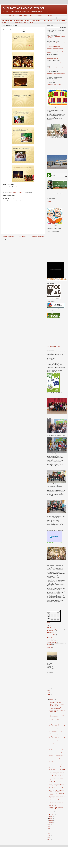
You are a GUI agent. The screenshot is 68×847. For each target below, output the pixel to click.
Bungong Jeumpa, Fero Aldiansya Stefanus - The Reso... (56, 808)
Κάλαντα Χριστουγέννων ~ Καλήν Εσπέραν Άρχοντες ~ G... (56, 702)
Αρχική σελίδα (22, 236)
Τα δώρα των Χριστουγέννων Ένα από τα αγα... (57, 744)
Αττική (59, 278)
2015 (49, 828)
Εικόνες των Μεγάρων (51, 634)
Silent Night (51, 767)
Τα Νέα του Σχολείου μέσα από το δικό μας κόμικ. (25, 22)
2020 (49, 697)
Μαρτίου (51, 822)
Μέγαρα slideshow (53, 279)
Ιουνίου (51, 816)
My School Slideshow (50, 278)
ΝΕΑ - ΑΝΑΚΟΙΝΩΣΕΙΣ (59, 20)
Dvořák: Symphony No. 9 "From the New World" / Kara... (56, 785)
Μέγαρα (57, 278)
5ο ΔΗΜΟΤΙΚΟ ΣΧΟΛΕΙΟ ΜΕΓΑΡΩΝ (24, 8)
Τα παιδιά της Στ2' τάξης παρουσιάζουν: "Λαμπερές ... (55, 723)
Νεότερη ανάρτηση (8, 236)
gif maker (49, 201)
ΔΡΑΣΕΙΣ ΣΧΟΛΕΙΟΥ (51, 630)
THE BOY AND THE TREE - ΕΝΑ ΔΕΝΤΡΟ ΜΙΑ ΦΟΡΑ (56, 756)
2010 (49, 837)
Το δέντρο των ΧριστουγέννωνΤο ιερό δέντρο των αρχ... (57, 750)
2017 (49, 824)
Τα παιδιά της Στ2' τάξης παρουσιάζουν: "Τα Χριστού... (56, 735)
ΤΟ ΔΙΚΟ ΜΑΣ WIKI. (47, 20)
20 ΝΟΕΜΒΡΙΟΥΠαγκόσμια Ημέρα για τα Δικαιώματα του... (56, 732)
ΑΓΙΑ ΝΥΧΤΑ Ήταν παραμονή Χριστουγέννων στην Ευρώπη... (56, 765)
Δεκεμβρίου (52, 699)
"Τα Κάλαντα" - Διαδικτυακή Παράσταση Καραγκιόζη (55, 708)
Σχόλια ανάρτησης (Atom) (13, 239)
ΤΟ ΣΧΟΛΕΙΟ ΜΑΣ (29, 17)
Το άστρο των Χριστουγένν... (55, 741)
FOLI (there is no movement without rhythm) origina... (56, 803)
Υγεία (48, 645)
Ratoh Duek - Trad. (53, 805)
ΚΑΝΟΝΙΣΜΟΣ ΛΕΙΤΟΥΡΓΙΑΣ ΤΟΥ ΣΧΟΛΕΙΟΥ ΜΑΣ (20, 15)
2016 (49, 826)
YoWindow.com (50, 542)
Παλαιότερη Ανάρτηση (37, 236)
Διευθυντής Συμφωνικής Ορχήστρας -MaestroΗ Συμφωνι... (57, 782)
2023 (49, 692)
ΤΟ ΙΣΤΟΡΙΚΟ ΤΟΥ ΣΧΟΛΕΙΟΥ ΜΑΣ (44, 15)
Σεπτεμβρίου (52, 814)
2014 (49, 830)
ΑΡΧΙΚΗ (4, 15)
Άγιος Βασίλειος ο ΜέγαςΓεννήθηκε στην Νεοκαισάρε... (57, 715)
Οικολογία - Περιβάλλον (52, 642)
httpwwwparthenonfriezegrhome (55, 48)
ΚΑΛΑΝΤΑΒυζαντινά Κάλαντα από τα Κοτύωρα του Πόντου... (57, 720)
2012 (49, 833)
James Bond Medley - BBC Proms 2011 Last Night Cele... (56, 791)
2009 (49, 839)
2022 (49, 694)
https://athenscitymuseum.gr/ (53, 79)
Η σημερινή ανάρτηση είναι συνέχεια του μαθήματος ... (57, 759)
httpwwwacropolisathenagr (53, 46)
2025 (49, 690)
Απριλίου (51, 820)
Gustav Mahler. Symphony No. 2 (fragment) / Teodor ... (56, 788)
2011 (49, 835)
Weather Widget (54, 536)
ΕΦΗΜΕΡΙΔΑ (49, 639)
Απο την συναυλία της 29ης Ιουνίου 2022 (55, 629)
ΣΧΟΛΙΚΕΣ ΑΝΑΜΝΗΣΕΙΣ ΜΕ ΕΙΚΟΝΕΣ (45, 17)
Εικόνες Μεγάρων (50, 632)
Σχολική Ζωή (49, 644)
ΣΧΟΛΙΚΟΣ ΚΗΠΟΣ (6, 22)
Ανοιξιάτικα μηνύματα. (51, 627)
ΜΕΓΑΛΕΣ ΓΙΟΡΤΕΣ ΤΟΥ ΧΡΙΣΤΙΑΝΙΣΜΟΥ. (12, 20)
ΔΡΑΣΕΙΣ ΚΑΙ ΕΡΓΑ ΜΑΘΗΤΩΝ (32, 20)
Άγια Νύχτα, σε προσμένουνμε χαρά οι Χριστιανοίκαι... (57, 762)
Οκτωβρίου (51, 812)
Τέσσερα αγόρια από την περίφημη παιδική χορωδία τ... (56, 773)
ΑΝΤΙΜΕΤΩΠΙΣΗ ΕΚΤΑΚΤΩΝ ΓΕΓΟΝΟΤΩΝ (12, 17)
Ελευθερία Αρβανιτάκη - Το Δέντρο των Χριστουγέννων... (57, 753)
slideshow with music (63, 279)
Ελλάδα (62, 278)
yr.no (61, 542)
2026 (49, 688)
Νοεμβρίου (51, 811)
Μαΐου (50, 818)
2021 (49, 696)
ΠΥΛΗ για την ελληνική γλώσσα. (53, 346)
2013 (49, 831)
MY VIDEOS (49, 647)
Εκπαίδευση (49, 637)
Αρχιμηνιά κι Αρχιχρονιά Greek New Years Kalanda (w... (56, 705)
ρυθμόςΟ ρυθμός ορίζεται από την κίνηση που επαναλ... (56, 800)
